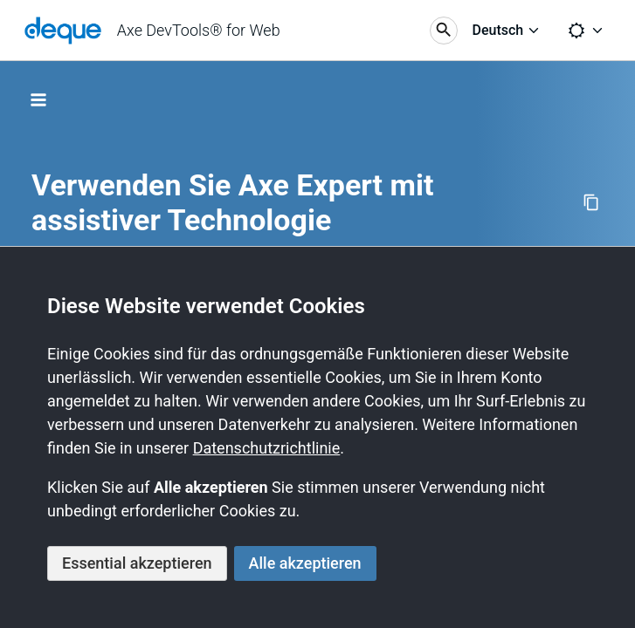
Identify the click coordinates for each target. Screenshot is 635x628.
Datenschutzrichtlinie (267, 448)
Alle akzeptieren (305, 563)
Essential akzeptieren (137, 563)
